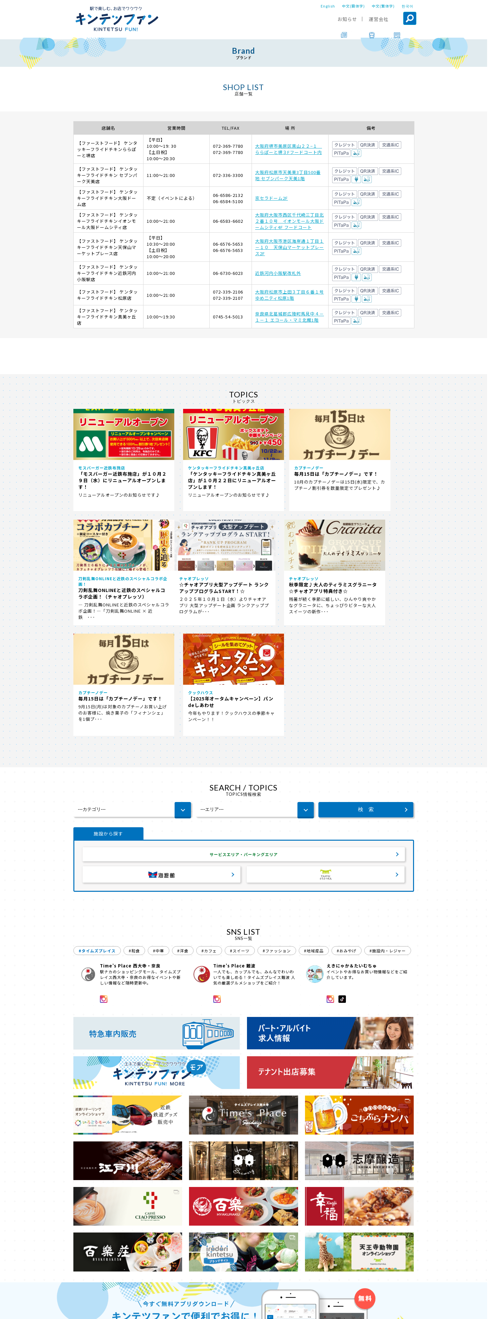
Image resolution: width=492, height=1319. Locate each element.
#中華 (158, 856)
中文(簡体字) (353, 6)
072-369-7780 (228, 146)
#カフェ (209, 856)
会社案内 (242, 1309)
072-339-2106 (228, 292)
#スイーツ (240, 856)
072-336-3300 (228, 175)
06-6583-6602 (228, 221)
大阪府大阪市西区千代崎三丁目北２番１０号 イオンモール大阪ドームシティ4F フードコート (289, 221)
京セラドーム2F (271, 198)
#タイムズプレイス (97, 856)
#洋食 (182, 856)
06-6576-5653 (228, 244)
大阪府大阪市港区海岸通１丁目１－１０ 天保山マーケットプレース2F (289, 247)
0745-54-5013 (228, 317)
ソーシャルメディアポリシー (343, 1309)
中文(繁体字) (383, 6)
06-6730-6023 (228, 273)
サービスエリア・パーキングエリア (243, 758)
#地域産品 (314, 856)
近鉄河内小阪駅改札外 (278, 273)
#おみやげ (346, 856)
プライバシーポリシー (283, 1309)
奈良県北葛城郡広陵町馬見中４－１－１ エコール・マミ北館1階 (289, 317)
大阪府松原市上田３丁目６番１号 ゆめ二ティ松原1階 (289, 295)
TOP (79, 1291)
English (328, 6)
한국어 (407, 6)
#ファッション (277, 856)
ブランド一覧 (105, 1291)
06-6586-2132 (228, 195)
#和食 (134, 856)
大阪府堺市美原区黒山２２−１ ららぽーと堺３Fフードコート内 (288, 149)
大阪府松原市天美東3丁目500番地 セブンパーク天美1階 (288, 175)
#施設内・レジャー (387, 856)
